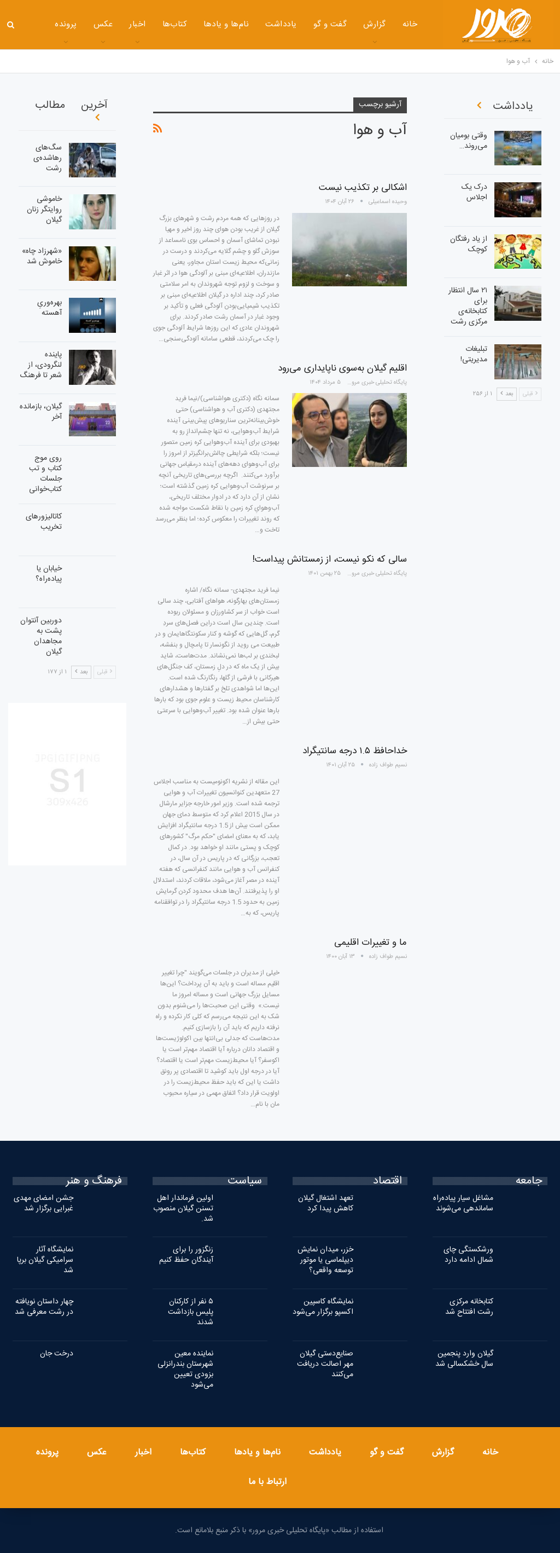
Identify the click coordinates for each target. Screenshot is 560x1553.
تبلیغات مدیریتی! (473, 354)
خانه (388, 24)
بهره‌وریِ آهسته (49, 308)
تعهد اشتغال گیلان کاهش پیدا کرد (325, 1203)
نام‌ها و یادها (205, 24)
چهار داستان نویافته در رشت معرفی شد (44, 1307)
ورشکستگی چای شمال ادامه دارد (468, 1255)
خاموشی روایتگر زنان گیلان (44, 210)
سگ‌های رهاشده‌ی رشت (47, 158)
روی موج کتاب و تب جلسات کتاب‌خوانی (45, 474)
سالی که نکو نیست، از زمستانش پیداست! (330, 559)
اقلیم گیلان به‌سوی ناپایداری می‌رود (342, 368)
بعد (81, 672)
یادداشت (259, 24)
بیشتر (46, 25)
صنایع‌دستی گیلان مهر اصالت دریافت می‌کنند (325, 1364)
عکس (81, 24)
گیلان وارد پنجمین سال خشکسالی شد (464, 1359)
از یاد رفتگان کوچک (468, 244)
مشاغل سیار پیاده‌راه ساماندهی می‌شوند (463, 1203)
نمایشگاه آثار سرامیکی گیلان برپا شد (45, 1260)
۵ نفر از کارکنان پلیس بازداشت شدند (190, 1312)
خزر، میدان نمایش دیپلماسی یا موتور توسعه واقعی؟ (325, 1260)
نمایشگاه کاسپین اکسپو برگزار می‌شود (323, 1307)
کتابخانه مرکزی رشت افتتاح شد (469, 1307)
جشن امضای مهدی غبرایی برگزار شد (43, 1203)
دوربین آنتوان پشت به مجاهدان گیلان (41, 636)
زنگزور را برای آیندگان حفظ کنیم (186, 1255)
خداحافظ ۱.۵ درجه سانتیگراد (354, 751)
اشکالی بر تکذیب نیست (363, 187)
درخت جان (56, 1353)
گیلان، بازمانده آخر (41, 412)
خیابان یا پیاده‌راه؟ (49, 574)
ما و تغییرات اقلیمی (370, 942)
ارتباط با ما (267, 1482)
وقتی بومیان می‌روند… (468, 141)
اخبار (116, 24)
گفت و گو (309, 24)
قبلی (104, 672)
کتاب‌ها (153, 24)
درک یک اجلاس (474, 192)
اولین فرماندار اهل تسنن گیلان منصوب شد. (183, 1209)
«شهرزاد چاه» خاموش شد (42, 256)
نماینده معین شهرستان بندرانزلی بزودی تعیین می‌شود (185, 1369)
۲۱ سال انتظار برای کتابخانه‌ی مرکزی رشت (467, 306)
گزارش (353, 24)
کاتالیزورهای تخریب (44, 522)
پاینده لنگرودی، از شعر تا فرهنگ (41, 365)
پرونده (47, 1452)
